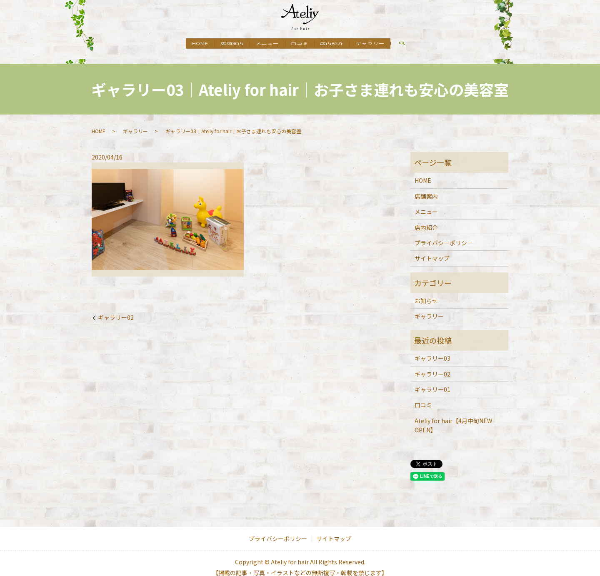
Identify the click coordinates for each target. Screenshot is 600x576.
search (419, 45)
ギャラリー (384, 44)
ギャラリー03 (432, 350)
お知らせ (426, 293)
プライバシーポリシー (444, 235)
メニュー (264, 44)
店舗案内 (223, 44)
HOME (186, 44)
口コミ (302, 44)
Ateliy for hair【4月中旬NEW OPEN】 (453, 417)
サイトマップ (432, 250)
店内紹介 (340, 44)
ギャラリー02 (116, 310)
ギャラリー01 (432, 381)
